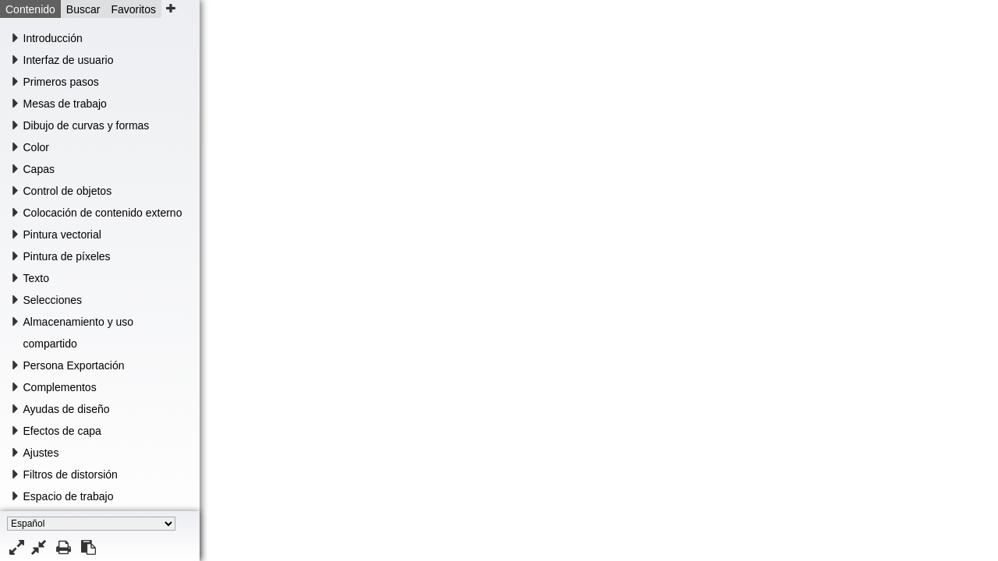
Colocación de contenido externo (102, 212)
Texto (36, 278)
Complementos (60, 387)
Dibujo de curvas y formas (86, 125)
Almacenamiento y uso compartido (78, 333)
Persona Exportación (74, 365)
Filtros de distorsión (70, 474)
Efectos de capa (62, 431)
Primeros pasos (61, 82)
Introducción (53, 38)
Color (36, 147)
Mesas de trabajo (65, 103)
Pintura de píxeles (67, 256)
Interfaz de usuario (68, 60)
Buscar (83, 9)
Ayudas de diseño (66, 409)
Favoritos (133, 9)
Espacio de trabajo (68, 496)
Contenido (30, 9)
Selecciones (53, 300)
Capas (39, 169)
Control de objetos (67, 191)
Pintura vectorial (62, 234)
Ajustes (41, 452)
